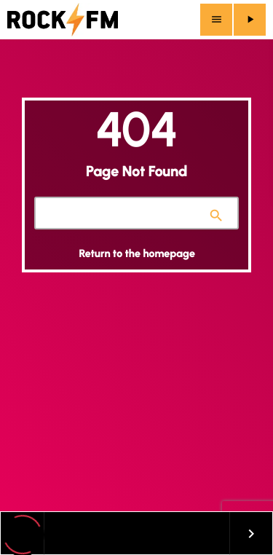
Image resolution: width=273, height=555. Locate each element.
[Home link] (62, 19)
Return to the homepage (137, 253)
